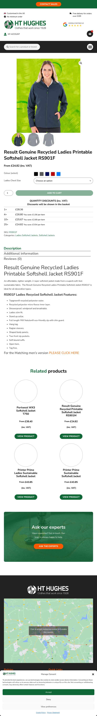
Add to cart (54, 193)
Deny (48, 699)
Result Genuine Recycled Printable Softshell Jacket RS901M (71, 410)
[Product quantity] (8, 193)
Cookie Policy (41, 713)
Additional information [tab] (21, 253)
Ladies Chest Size (12, 180)
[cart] (90, 34)
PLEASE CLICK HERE (64, 353)
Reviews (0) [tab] (13, 259)
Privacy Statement (53, 713)
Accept (48, 692)
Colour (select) (11, 173)
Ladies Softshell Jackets (26, 235)
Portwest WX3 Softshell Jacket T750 (25, 411)
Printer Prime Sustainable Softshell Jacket (71, 473)
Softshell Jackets (47, 235)
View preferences (48, 706)
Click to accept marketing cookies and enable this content (48, 631)
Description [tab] (12, 248)
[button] (93, 674)
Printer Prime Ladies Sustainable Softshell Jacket (25, 473)
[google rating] (73, 24)
